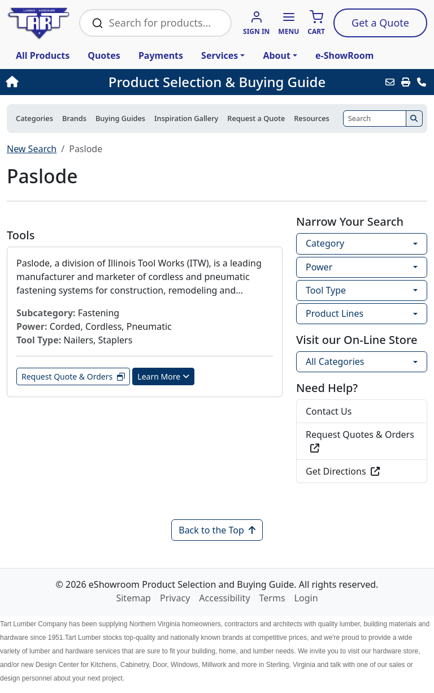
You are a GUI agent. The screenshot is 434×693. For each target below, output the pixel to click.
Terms (272, 597)
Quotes (104, 55)
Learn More (163, 376)
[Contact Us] (421, 82)
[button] (288, 23)
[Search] (374, 118)
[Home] (47, 82)
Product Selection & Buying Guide (217, 82)
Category (325, 243)
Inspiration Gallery (186, 118)
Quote (380, 22)
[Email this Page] (389, 82)
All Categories (335, 361)
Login (306, 597)
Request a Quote (256, 118)
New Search (32, 149)
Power (319, 267)
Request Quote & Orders (73, 376)
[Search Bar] (163, 23)
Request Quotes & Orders (360, 440)
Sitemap (133, 597)
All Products (43, 55)
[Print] (405, 82)
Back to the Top (217, 530)
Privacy (175, 597)
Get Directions (343, 471)
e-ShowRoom (344, 55)
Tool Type (326, 290)
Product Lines (334, 313)
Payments (160, 55)
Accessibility (224, 597)
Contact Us (328, 411)
